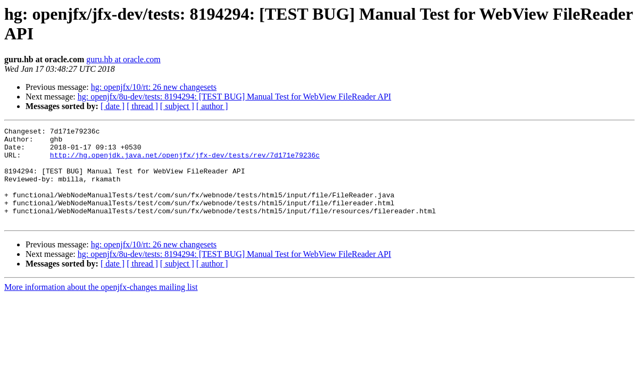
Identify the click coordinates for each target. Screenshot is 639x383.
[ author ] (212, 106)
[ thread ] (142, 106)
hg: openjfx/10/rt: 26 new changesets (154, 86)
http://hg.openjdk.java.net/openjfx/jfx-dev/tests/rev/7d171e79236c (185, 161)
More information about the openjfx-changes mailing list (100, 306)
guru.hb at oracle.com (123, 59)
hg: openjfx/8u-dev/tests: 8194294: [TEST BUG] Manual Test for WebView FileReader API (234, 96)
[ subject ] (177, 106)
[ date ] (113, 106)
